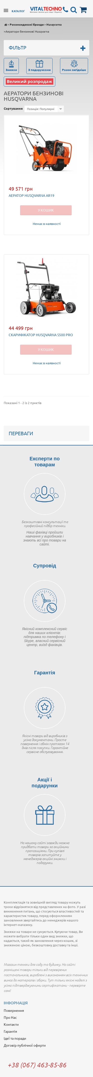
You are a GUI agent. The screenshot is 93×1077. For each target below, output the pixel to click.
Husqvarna (54, 24)
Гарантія (10, 1031)
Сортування (13, 108)
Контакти (11, 1024)
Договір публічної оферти (25, 1045)
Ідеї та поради (15, 1038)
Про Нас (10, 1017)
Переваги (21, 433)
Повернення (14, 1010)
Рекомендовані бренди (27, 24)
